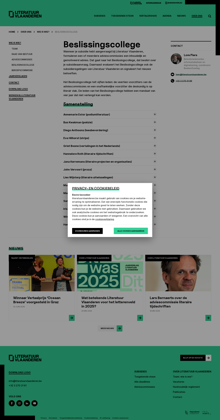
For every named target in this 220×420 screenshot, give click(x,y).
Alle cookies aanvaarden (130, 231)
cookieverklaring (104, 219)
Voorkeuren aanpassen (87, 231)
